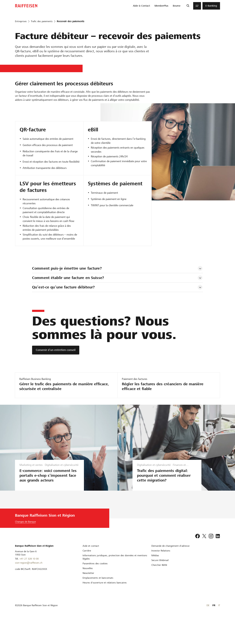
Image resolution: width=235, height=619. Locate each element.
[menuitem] (141, 6)
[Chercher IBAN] (159, 565)
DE (208, 605)
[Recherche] (188, 6)
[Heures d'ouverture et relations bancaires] (105, 582)
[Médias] (155, 555)
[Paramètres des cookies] (95, 563)
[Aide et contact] (91, 545)
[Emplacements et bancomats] (98, 577)
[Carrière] (87, 550)
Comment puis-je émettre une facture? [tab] (67, 268)
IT (219, 605)
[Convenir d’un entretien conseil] (55, 350)
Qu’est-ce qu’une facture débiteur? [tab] (63, 287)
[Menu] (197, 6)
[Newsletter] (88, 573)
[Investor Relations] (160, 550)
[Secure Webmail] (160, 560)
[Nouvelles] (88, 568)
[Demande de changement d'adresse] (170, 545)
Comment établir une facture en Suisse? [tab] (68, 278)
